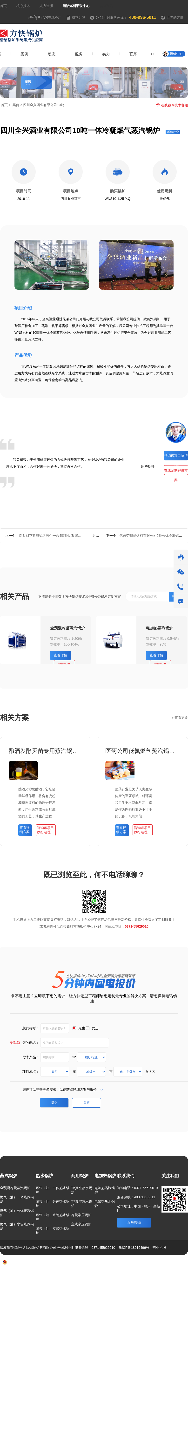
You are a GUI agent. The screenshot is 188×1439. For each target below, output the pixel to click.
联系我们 (125, 1175)
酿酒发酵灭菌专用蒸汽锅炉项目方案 (46, 751)
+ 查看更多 (180, 718)
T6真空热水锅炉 (81, 1190)
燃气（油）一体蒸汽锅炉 (17, 1199)
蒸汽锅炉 (8, 1175)
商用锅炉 (79, 1175)
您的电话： (24, 1043)
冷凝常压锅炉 (81, 1215)
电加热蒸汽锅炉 (159, 628)
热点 (181, 1277)
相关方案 (14, 717)
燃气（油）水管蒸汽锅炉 (17, 1226)
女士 (95, 1028)
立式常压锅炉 (81, 1224)
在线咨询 (134, 1223)
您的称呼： (30, 1028)
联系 (167, 1277)
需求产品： (30, 1057)
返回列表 (99, 536)
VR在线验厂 (44, 17)
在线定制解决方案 (176, 471)
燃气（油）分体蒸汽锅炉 (17, 1213)
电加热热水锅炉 (104, 1203)
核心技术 (23, 6)
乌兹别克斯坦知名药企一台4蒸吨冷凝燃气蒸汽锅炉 (57, 536)
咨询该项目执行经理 (176, 457)
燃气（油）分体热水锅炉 (52, 1203)
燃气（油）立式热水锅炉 (52, 1231)
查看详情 (60, 655)
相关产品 (14, 596)
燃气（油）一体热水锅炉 (52, 1190)
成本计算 (75, 17)
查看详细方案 (25, 830)
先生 (81, 1028)
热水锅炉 (44, 1175)
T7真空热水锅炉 (81, 1203)
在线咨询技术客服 (172, 105)
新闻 (152, 1277)
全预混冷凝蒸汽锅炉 (67, 628)
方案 (125, 1277)
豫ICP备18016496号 (134, 1248)
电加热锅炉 (105, 1175)
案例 (16, 105)
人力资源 (46, 6)
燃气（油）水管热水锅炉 (52, 1217)
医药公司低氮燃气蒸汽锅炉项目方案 (142, 751)
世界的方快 (175, 17)
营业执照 (159, 1248)
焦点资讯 (106, 6)
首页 (3, 6)
